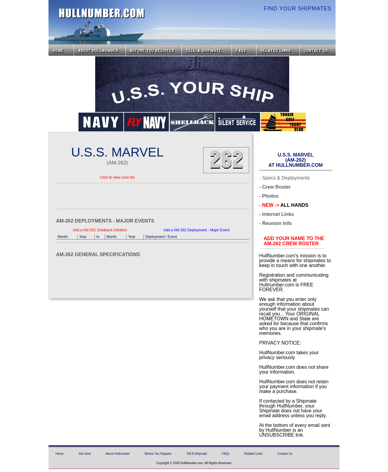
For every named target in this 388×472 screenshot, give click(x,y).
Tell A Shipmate (196, 453)
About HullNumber (99, 50)
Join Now (84, 453)
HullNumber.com (102, 13)
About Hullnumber (117, 453)
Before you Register (154, 50)
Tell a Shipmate (207, 50)
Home (61, 50)
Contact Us (318, 50)
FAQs (244, 50)
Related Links (277, 50)
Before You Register (158, 453)
